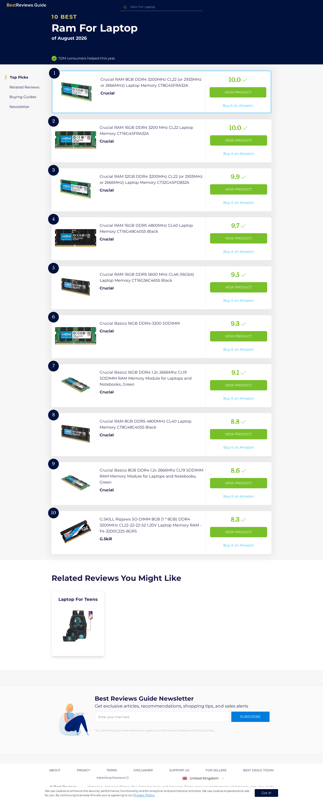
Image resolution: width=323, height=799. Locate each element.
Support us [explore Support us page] (179, 770)
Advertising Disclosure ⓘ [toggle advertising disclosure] (113, 777)
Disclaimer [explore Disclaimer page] (143, 770)
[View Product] (161, 91)
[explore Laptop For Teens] (78, 623)
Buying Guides (22, 97)
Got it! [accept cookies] (266, 793)
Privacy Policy (144, 795)
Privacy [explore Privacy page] (83, 770)
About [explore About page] (54, 770)
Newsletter (19, 107)
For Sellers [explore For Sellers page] (216, 770)
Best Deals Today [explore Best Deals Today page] (258, 770)
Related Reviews (24, 87)
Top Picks (19, 77)
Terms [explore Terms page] (112, 770)
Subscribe (250, 717)
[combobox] (161, 7)
